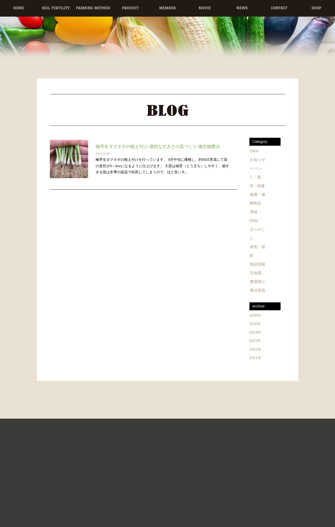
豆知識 (255, 269)
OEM (254, 151)
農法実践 (257, 286)
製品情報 (257, 261)
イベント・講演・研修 (258, 176)
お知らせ (257, 159)
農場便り (257, 278)
